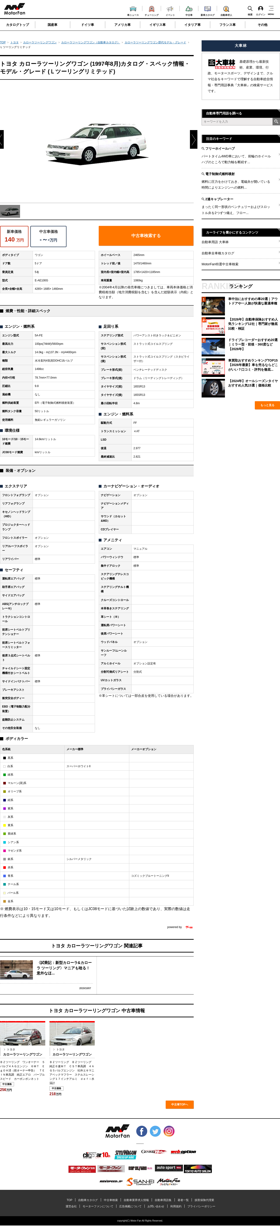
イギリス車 (157, 25)
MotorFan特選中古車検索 (220, 264)
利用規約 (176, 1206)
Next (193, 133)
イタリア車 (192, 25)
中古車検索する (146, 235)
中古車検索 (111, 1200)
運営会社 (71, 1206)
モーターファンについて (98, 1206)
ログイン (260, 10)
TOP (3, 42)
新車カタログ (208, 10)
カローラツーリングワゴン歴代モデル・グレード (155, 42)
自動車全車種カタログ (218, 253)
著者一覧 (183, 1200)
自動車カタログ (88, 1200)
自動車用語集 (163, 1200)
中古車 (189, 10)
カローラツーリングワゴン (40, 42)
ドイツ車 (87, 25)
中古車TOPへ (179, 1104)
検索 (250, 10)
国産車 (52, 25)
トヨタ (14, 42)
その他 (262, 25)
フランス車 (227, 25)
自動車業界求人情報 (136, 1200)
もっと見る (267, 405)
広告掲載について (130, 1206)
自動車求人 (226, 10)
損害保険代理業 (204, 1200)
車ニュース (133, 11)
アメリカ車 (122, 25)
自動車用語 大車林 (215, 242)
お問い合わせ (155, 1206)
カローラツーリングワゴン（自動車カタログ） (90, 42)
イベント (170, 10)
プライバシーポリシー (201, 1206)
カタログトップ (17, 25)
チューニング (152, 10)
